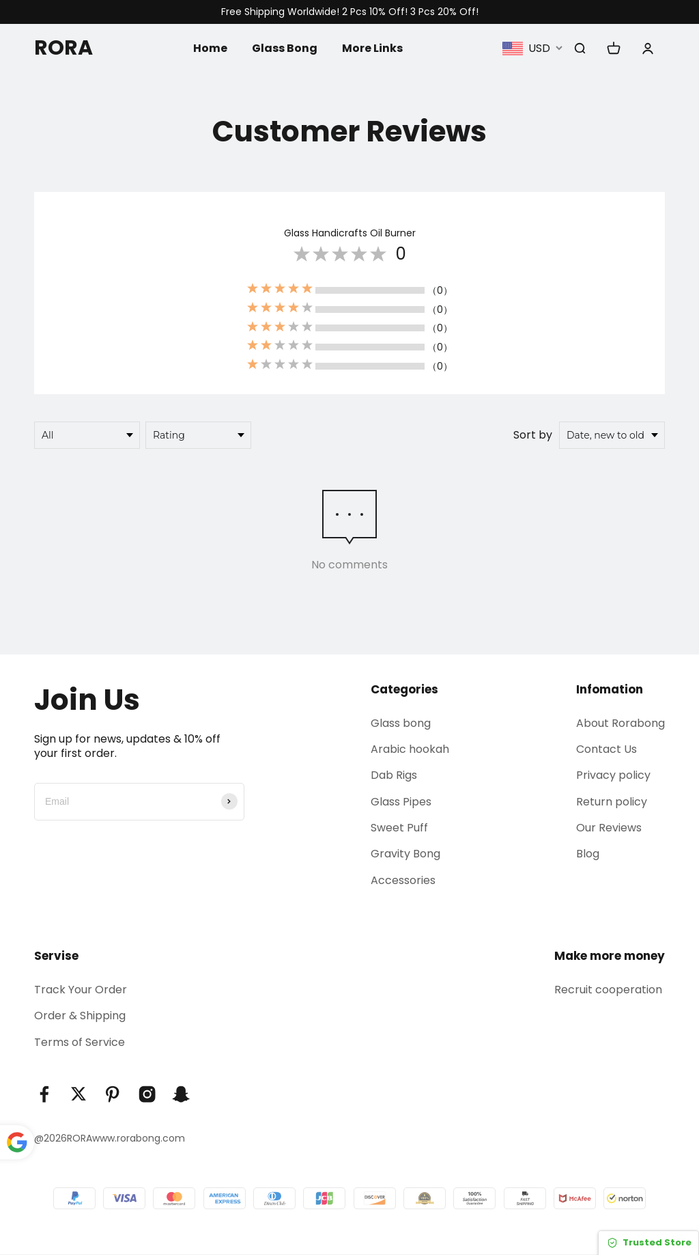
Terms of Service (79, 1042)
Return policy (611, 802)
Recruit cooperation (608, 990)
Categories (404, 689)
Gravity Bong (405, 854)
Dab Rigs (394, 776)
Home (210, 47)
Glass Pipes (401, 802)
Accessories (403, 880)
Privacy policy (613, 776)
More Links (372, 47)
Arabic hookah (410, 749)
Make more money (609, 956)
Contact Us (606, 749)
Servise (56, 956)
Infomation (609, 689)
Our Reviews (609, 828)
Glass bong (401, 723)
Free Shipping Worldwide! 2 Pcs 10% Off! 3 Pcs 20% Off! (350, 12)
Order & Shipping (80, 1016)
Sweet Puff (399, 828)
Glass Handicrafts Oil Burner (350, 233)
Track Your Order (80, 990)
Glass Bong (284, 47)
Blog (587, 854)
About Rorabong (620, 723)
